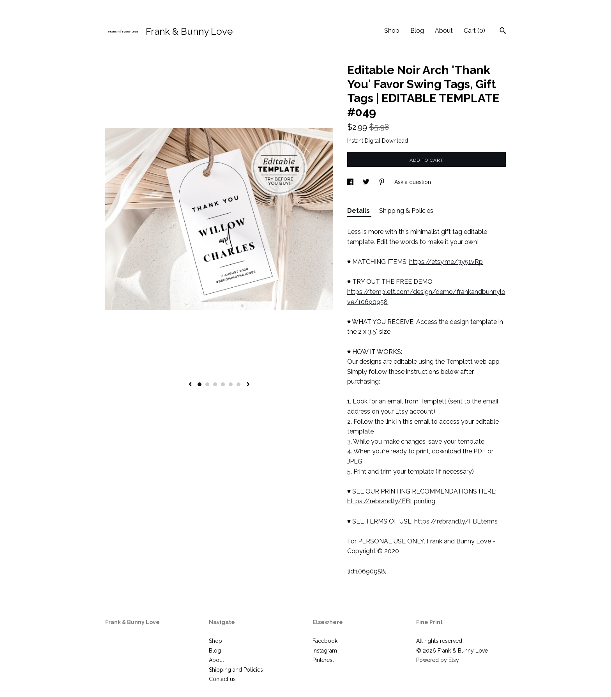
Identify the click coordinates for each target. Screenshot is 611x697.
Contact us (222, 679)
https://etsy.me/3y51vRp (446, 261)
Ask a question (412, 182)
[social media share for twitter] (367, 182)
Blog (417, 30)
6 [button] (238, 384)
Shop (391, 30)
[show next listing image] (248, 384)
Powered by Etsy (437, 660)
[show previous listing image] (190, 384)
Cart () (474, 30)
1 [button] (199, 384)
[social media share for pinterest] (383, 182)
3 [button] (215, 384)
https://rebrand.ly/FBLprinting (391, 501)
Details (359, 210)
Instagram (325, 650)
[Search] (503, 31)
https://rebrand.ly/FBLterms (456, 521)
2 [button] (207, 384)
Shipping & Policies (406, 210)
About (444, 30)
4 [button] (223, 384)
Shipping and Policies (236, 670)
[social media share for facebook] (351, 182)
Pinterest (323, 660)
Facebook (325, 641)
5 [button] (231, 384)
